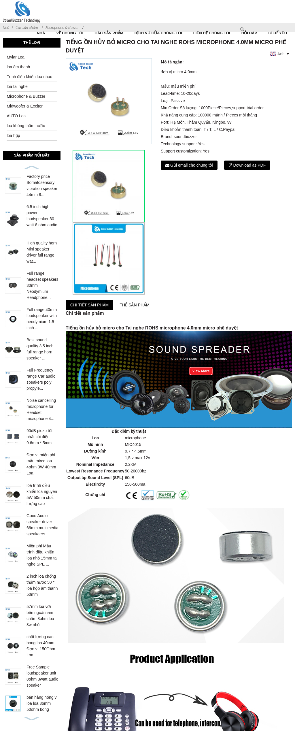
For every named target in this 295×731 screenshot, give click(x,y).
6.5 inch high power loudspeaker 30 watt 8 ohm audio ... (42, 218)
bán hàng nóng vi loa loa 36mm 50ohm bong (42, 703)
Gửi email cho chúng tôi (191, 165)
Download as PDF (249, 165)
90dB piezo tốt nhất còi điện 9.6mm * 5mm (39, 436)
